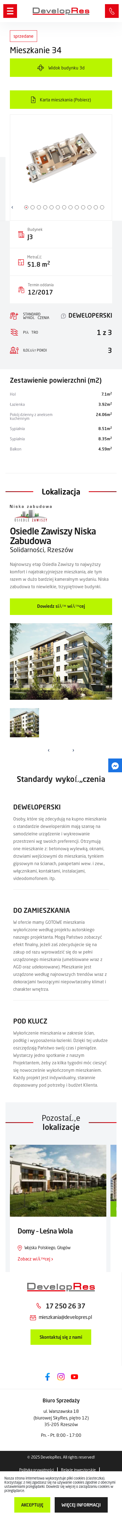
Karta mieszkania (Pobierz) (65, 99)
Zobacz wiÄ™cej (35, 1258)
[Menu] (10, 11)
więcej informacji (81, 1504)
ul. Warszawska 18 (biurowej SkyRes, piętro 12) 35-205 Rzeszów (61, 1417)
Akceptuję (32, 1504)
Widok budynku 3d (66, 67)
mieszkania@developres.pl (65, 1317)
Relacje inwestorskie (78, 1469)
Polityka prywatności (36, 1469)
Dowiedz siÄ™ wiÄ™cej (61, 606)
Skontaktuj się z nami (61, 1337)
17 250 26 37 (65, 1306)
